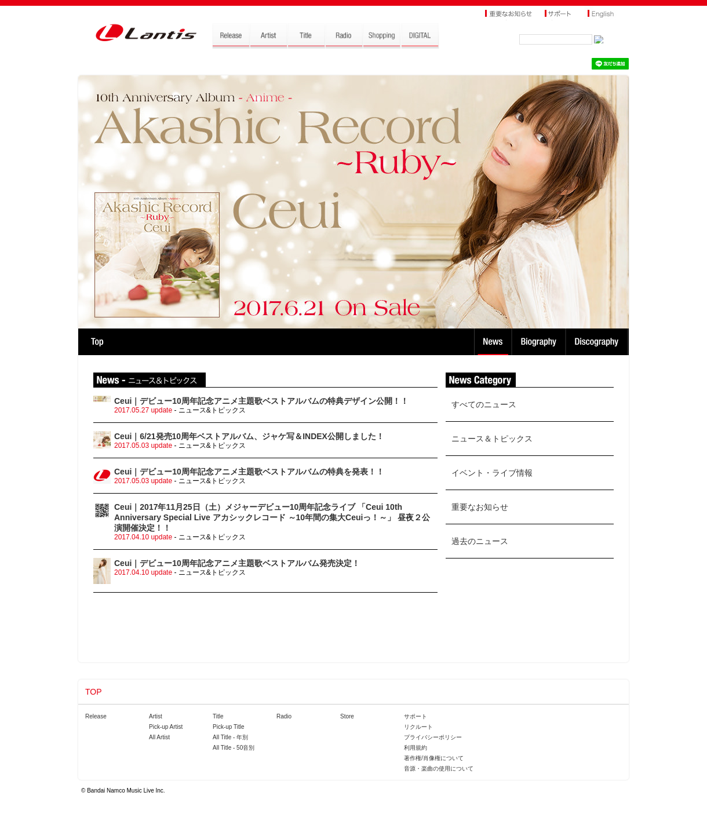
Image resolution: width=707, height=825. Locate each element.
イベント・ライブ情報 (492, 472)
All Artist (159, 737)
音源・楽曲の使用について (438, 768)
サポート (415, 716)
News (493, 341)
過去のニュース (479, 541)
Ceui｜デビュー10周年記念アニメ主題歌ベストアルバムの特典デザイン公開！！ (261, 401)
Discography (598, 341)
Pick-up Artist (166, 727)
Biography (540, 341)
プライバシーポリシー (433, 737)
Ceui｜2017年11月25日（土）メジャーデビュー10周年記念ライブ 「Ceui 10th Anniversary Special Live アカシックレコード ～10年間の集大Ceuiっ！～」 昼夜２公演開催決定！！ (272, 517)
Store (347, 716)
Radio (283, 716)
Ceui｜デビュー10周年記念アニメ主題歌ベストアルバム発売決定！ (237, 563)
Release (96, 716)
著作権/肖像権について (434, 758)
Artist (155, 716)
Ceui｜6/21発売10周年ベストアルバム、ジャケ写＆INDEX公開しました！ (249, 436)
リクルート (418, 727)
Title (218, 716)
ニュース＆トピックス (492, 438)
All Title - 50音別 (233, 747)
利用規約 (415, 747)
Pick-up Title (228, 727)
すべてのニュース (483, 404)
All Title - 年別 (230, 737)
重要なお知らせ (479, 507)
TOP (97, 341)
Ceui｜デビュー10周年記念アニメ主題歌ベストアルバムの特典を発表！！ (249, 471)
